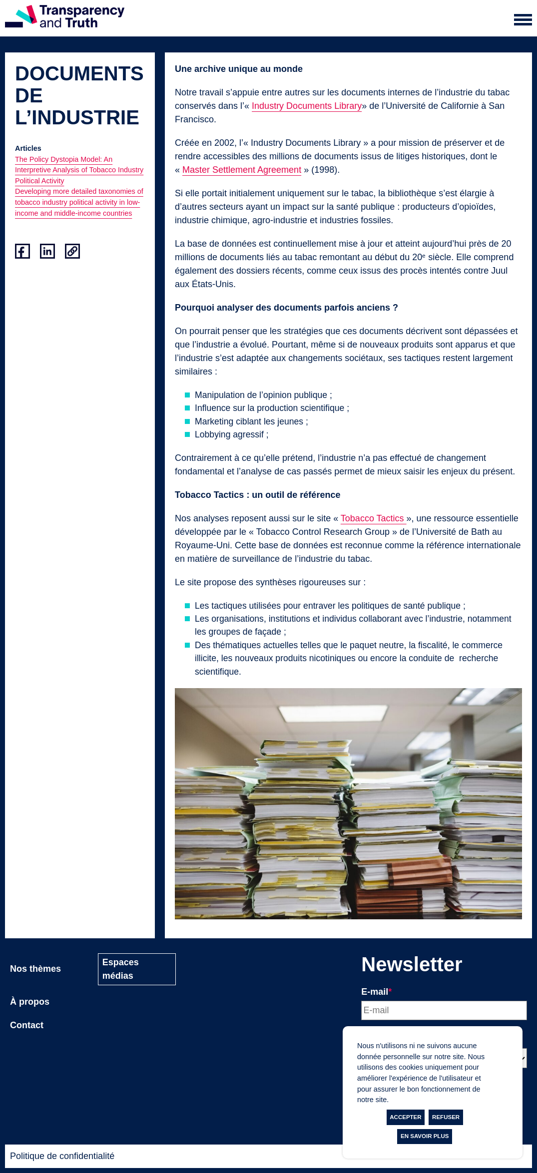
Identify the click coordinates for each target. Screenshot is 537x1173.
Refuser (446, 1117)
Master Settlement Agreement (241, 170)
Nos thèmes (35, 969)
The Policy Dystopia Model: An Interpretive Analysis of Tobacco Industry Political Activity (79, 170)
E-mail (376, 992)
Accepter (405, 1117)
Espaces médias (120, 969)
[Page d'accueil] (64, 18)
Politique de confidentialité (62, 1156)
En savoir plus (425, 1136)
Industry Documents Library (307, 106)
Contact (26, 1025)
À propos (29, 1002)
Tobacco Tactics (374, 518)
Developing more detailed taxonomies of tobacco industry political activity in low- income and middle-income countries (79, 202)
